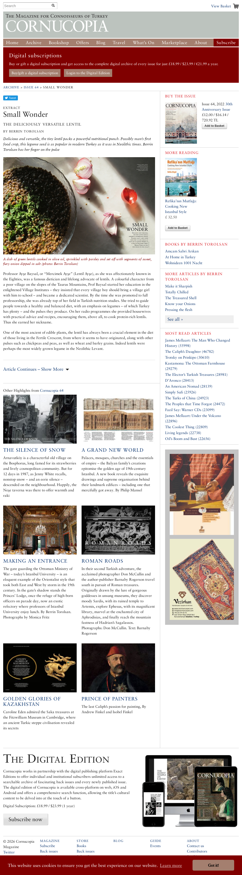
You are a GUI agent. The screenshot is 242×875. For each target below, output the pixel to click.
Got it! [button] (213, 865)
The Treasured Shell (180, 298)
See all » (175, 319)
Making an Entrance (35, 561)
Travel (119, 42)
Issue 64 (31, 87)
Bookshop (59, 42)
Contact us (195, 846)
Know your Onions (180, 304)
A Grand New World (113, 450)
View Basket (221, 6)
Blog (100, 42)
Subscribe (226, 42)
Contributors (197, 851)
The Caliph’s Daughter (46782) (189, 351)
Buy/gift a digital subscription (35, 73)
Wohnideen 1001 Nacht (183, 263)
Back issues (49, 851)
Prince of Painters (110, 699)
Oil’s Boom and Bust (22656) (187, 439)
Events (155, 846)
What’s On (143, 42)
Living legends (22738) (183, 433)
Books (81, 846)
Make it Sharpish (178, 286)
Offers (82, 42)
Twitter (9, 852)
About (200, 42)
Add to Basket (214, 126)
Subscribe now (25, 819)
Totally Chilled (176, 292)
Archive (33, 42)
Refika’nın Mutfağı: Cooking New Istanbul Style (180, 206)
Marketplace (174, 42)
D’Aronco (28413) (179, 380)
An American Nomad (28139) (188, 386)
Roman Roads (102, 561)
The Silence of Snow (34, 450)
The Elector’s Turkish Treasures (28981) (196, 374)
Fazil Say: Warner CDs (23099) (190, 410)
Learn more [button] (171, 865)
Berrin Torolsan (207, 244)
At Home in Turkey (180, 257)
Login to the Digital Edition (88, 73)
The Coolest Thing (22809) (186, 427)
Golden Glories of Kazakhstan (32, 701)
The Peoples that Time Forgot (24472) (195, 404)
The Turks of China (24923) (187, 398)
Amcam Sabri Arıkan (182, 251)
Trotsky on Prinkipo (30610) (187, 357)
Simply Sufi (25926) (180, 392)
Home (12, 42)
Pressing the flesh (178, 309)
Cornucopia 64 (51, 390)
